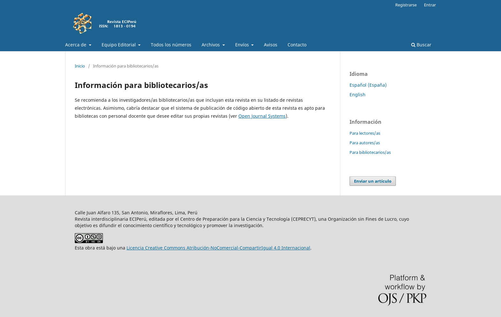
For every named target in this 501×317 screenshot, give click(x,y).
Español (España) (368, 85)
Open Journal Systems (262, 116)
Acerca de (76, 45)
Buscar (421, 45)
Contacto (297, 45)
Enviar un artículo (372, 181)
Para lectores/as (365, 133)
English (358, 94)
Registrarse (406, 5)
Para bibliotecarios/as (370, 152)
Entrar (430, 5)
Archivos (211, 45)
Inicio (80, 66)
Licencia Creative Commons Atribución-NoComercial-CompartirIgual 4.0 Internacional (218, 248)
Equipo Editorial (119, 45)
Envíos (242, 45)
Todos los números (171, 45)
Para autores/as (365, 143)
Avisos (270, 45)
